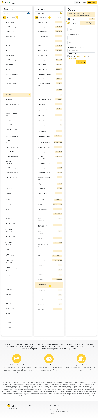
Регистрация (92, 2)
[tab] (17, 22)
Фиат (8, 17)
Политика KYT (54, 410)
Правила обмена (55, 408)
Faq (29, 410)
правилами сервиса (82, 56)
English (77, 2)
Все (4, 17)
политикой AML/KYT (73, 58)
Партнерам (53, 413)
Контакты (31, 408)
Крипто (13, 17)
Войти (84, 2)
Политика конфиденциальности (59, 411)
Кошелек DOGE (71, 53)
